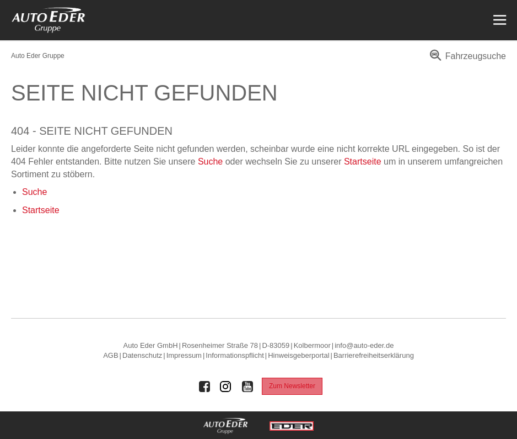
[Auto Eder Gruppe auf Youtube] (247, 386)
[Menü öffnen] (498, 20)
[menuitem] (466, 60)
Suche (210, 161)
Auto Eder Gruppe (37, 56)
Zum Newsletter (292, 386)
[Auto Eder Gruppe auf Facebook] (204, 386)
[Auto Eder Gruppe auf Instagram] (226, 386)
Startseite (362, 161)
